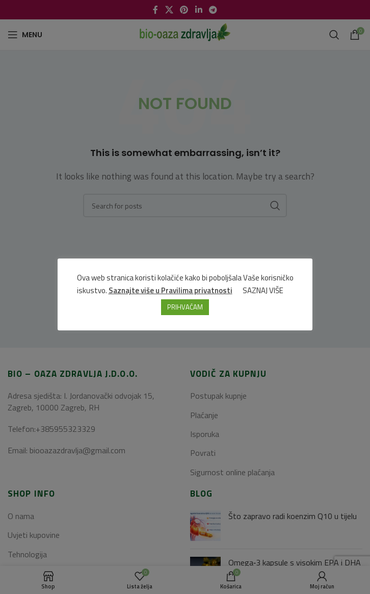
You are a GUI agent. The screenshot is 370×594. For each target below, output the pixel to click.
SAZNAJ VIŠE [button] (263, 290)
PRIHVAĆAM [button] (185, 307)
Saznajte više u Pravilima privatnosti (170, 290)
